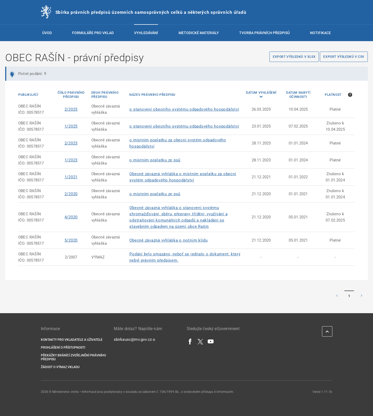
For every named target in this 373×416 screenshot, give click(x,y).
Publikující (28, 95)
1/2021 (71, 177)
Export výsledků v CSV (343, 57)
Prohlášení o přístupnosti (63, 347)
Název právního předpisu (152, 95)
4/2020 (71, 217)
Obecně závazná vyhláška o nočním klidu (168, 240)
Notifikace (320, 33)
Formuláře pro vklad (93, 33)
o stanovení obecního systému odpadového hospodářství (184, 109)
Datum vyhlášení (261, 92)
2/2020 (71, 194)
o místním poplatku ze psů (154, 160)
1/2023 (71, 160)
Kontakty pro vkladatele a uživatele (72, 340)
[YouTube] (210, 341)
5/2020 (71, 240)
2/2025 (71, 109)
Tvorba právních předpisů (264, 33)
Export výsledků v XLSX (294, 57)
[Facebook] (190, 341)
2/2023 (71, 143)
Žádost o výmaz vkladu (60, 367)
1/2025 (71, 126)
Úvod (47, 33)
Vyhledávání (146, 33)
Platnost (333, 95)
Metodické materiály (199, 33)
